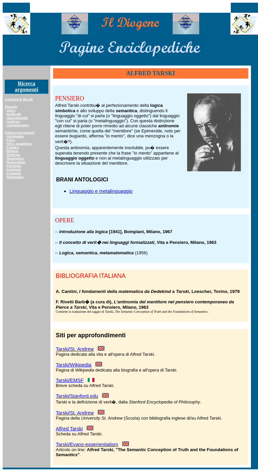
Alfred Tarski (69, 428)
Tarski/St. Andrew (75, 349)
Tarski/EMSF (70, 380)
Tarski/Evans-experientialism (87, 444)
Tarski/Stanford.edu (77, 396)
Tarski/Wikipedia (73, 365)
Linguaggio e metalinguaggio (101, 191)
